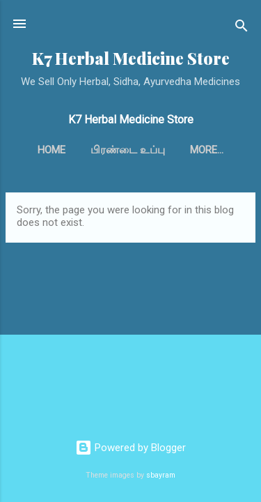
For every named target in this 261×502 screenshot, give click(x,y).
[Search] (241, 28)
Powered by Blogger (130, 447)
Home (51, 150)
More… (206, 150)
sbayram (160, 475)
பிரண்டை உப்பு (127, 150)
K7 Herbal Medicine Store (131, 58)
